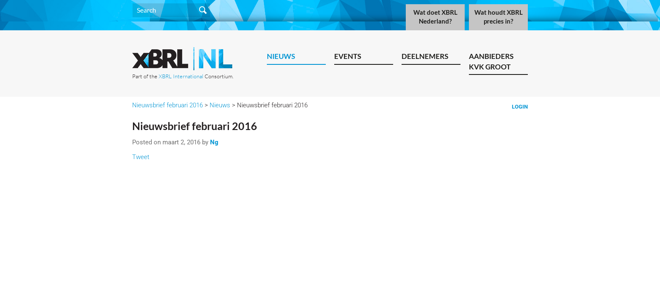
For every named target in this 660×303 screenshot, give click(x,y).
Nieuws (281, 56)
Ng (214, 142)
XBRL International (181, 76)
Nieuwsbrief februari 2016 (167, 105)
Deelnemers (425, 56)
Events (347, 56)
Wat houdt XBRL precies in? (498, 17)
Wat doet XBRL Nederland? (435, 17)
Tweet (140, 157)
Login (520, 107)
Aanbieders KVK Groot (491, 61)
